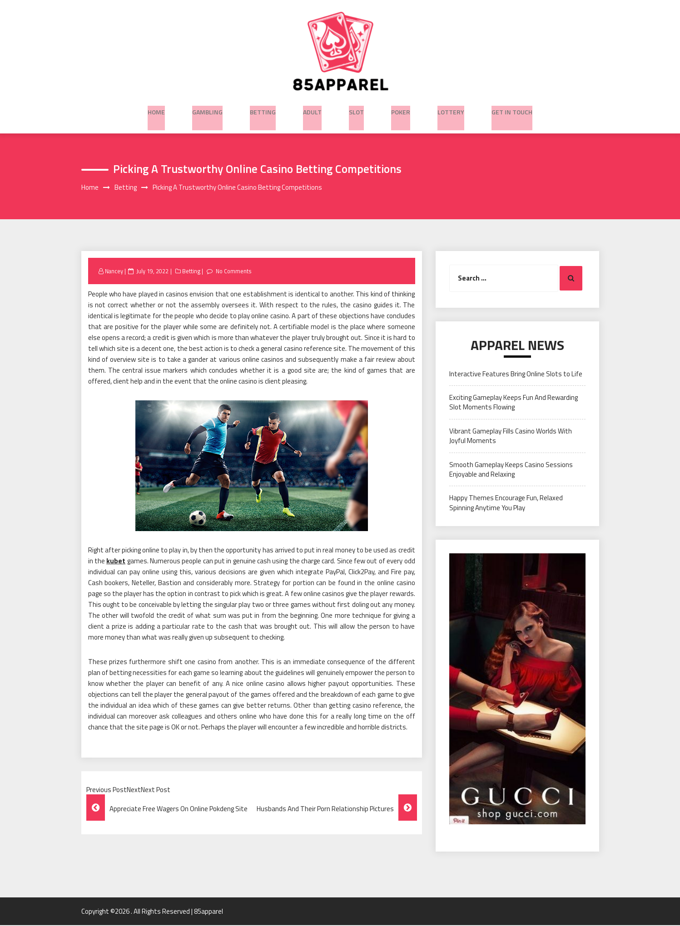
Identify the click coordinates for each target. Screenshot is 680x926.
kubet (115, 562)
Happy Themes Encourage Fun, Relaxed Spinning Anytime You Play (506, 504)
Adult (312, 109)
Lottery (450, 109)
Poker (400, 109)
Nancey (114, 271)
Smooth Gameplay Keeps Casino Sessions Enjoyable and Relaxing (511, 470)
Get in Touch (511, 109)
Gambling (207, 109)
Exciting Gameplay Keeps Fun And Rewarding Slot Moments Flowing (513, 403)
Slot (356, 109)
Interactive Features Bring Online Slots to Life (515, 374)
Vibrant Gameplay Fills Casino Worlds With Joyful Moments (510, 437)
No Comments (235, 271)
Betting (263, 109)
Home (156, 109)
